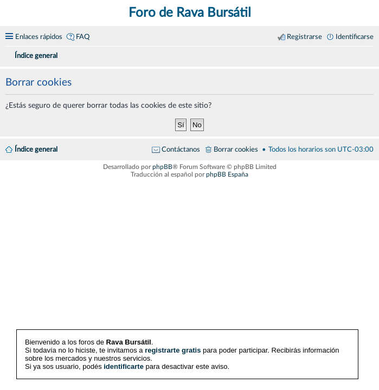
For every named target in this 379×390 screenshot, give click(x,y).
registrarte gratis (173, 350)
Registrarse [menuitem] (304, 37)
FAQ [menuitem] (82, 37)
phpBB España (227, 174)
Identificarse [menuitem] (355, 37)
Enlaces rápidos (38, 37)
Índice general (36, 149)
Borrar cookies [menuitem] (236, 149)
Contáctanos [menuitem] (181, 149)
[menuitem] (369, 54)
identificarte (124, 366)
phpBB (162, 167)
